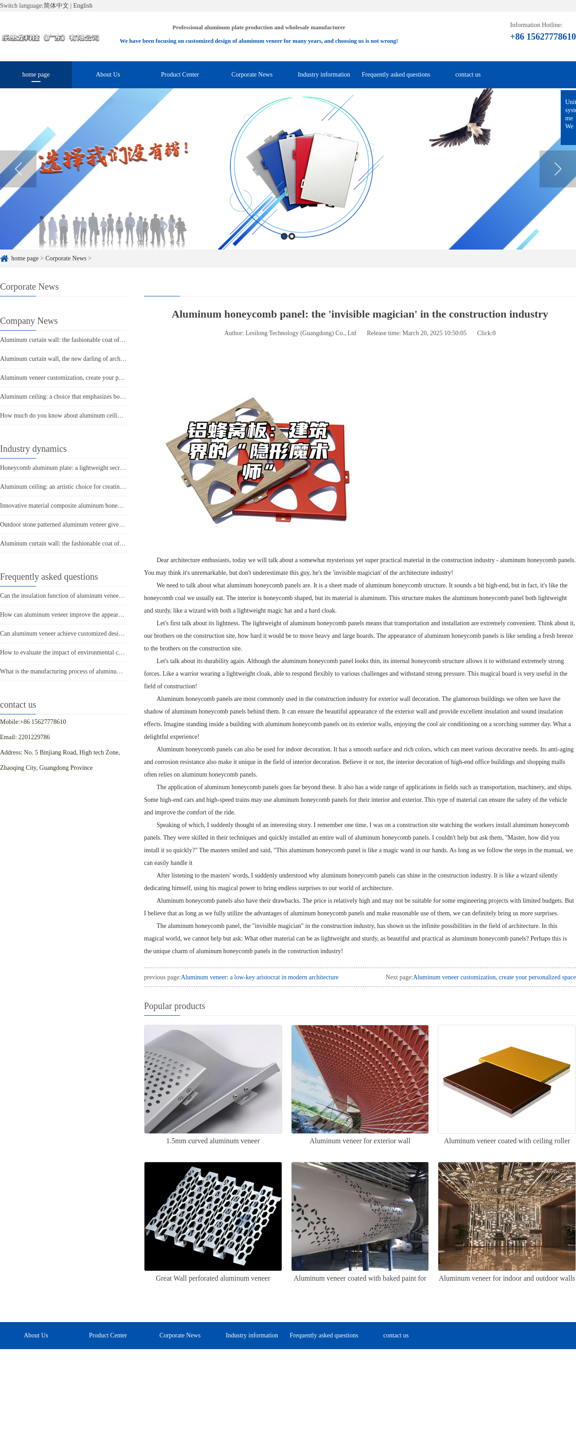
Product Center (180, 74)
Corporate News (251, 74)
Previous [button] (18, 182)
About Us (108, 74)
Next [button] (558, 182)
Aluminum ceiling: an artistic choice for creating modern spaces (81, 486)
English (83, 5)
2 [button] (291, 249)
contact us (468, 74)
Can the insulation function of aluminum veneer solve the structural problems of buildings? (115, 595)
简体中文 (56, 5)
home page (36, 74)
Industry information (324, 74)
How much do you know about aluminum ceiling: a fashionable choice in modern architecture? (120, 415)
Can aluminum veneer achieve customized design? (63, 633)
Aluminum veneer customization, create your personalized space (81, 377)
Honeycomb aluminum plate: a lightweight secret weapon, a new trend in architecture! (109, 467)
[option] (288, 182)
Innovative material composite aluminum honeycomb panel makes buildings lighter (105, 505)
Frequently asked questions (396, 74)
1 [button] (284, 249)
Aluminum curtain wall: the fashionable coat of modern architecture (85, 339)
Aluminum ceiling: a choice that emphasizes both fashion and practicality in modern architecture (122, 396)
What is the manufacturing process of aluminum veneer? (71, 671)
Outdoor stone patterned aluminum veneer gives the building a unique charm (97, 524)
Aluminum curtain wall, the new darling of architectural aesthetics (83, 358)
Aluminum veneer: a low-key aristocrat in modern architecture (259, 977)
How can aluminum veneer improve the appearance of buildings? (82, 614)
